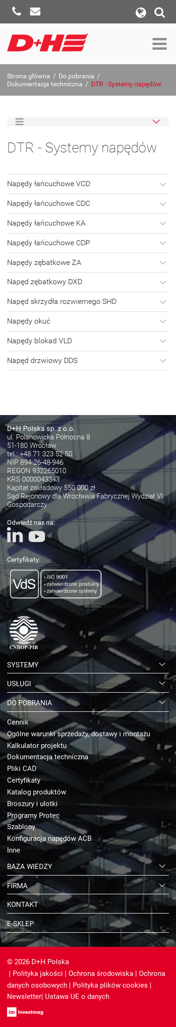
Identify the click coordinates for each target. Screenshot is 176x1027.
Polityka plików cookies (110, 985)
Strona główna (28, 76)
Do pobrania (76, 76)
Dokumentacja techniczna (45, 84)
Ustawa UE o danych (77, 996)
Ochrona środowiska (101, 973)
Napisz (35, 11)
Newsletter (24, 996)
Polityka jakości (38, 973)
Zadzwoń (16, 11)
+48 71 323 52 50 (46, 454)
